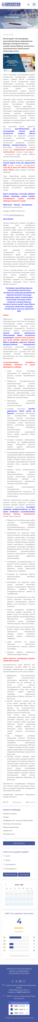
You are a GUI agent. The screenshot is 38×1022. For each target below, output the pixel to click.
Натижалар (24, 874)
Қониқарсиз (11, 869)
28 (11, 891)
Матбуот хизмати (10, 814)
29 (15, 891)
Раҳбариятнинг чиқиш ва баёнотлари (18, 820)
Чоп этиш (30, 802)
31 (24, 891)
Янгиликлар (11, 22)
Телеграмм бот (9, 834)
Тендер (6, 817)
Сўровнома (7, 831)
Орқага (20, 22)
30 (19, 891)
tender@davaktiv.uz (16, 215)
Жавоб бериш (10, 874)
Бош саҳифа (9, 20)
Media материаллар (11, 827)
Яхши (7, 860)
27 (7, 891)
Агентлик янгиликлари (12, 824)
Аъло (7, 856)
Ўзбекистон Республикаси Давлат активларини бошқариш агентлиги (19, 971)
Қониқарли (10, 864)
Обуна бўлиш (19, 843)
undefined (6, 884)
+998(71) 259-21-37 (23, 992)
